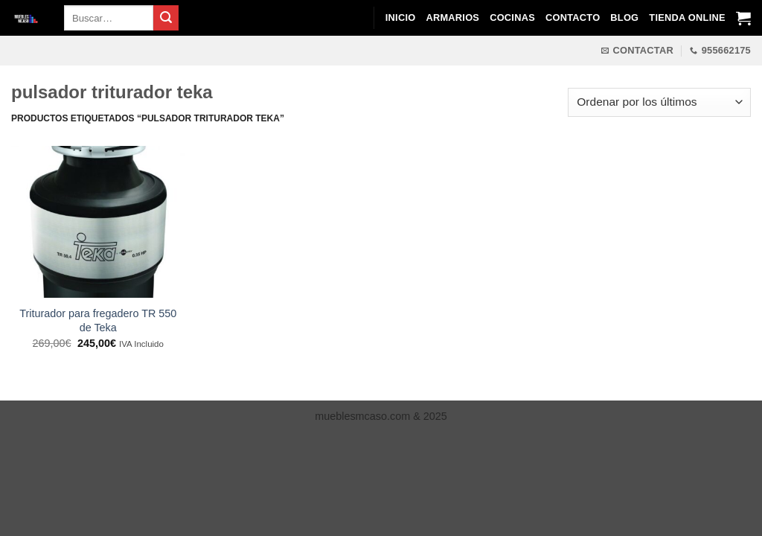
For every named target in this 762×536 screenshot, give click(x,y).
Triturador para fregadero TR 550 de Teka (97, 320)
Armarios (452, 17)
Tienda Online (687, 17)
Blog (624, 17)
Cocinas (512, 17)
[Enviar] (166, 18)
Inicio (400, 17)
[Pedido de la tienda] (659, 102)
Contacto (572, 17)
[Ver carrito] (743, 17)
